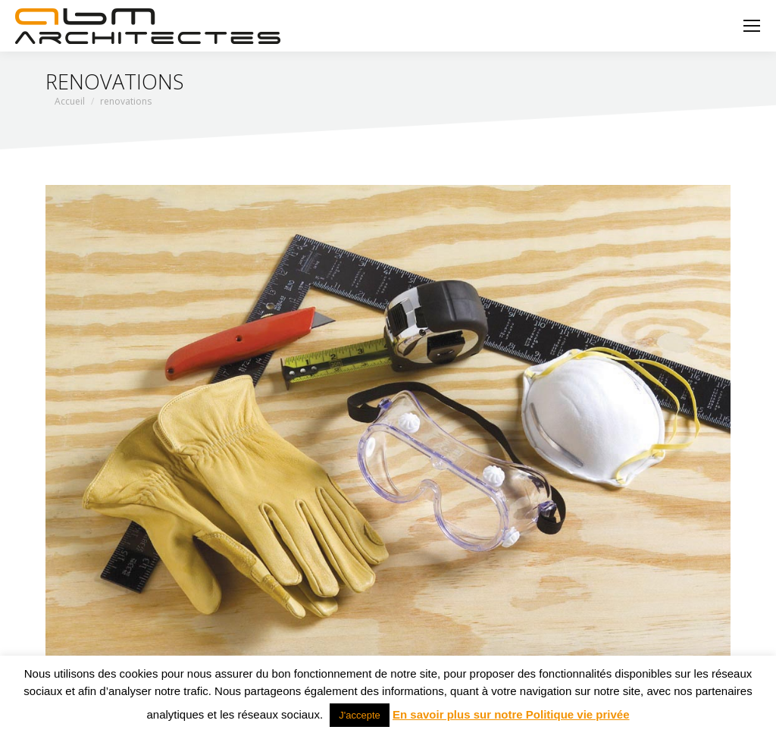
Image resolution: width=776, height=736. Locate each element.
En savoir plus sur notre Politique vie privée (511, 714)
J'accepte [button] (359, 715)
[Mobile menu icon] (752, 26)
